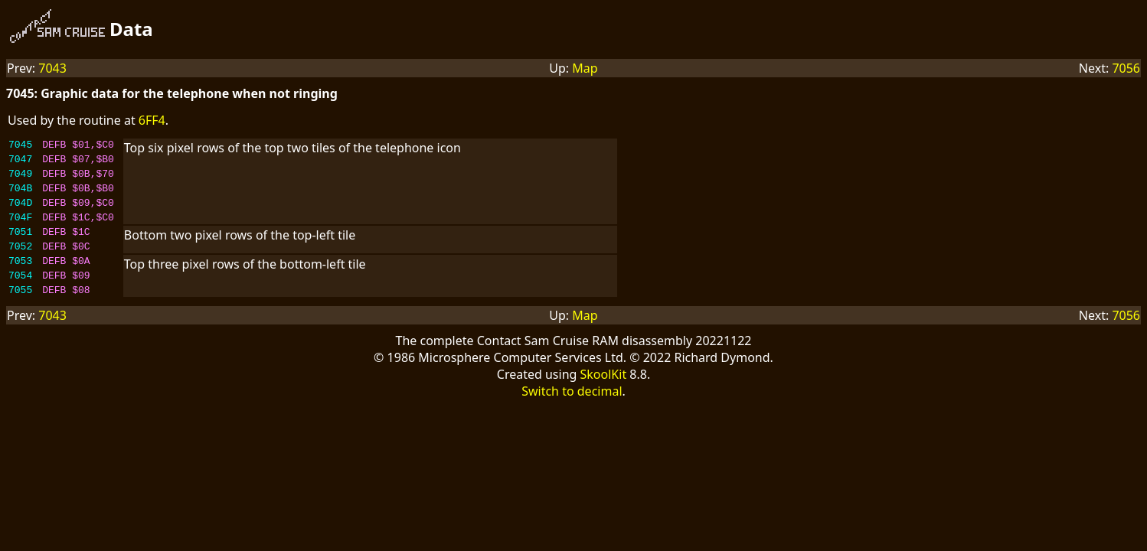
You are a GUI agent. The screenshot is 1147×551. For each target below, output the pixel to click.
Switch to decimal (571, 416)
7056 (1126, 68)
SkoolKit (603, 399)
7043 (52, 68)
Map (584, 68)
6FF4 (152, 120)
